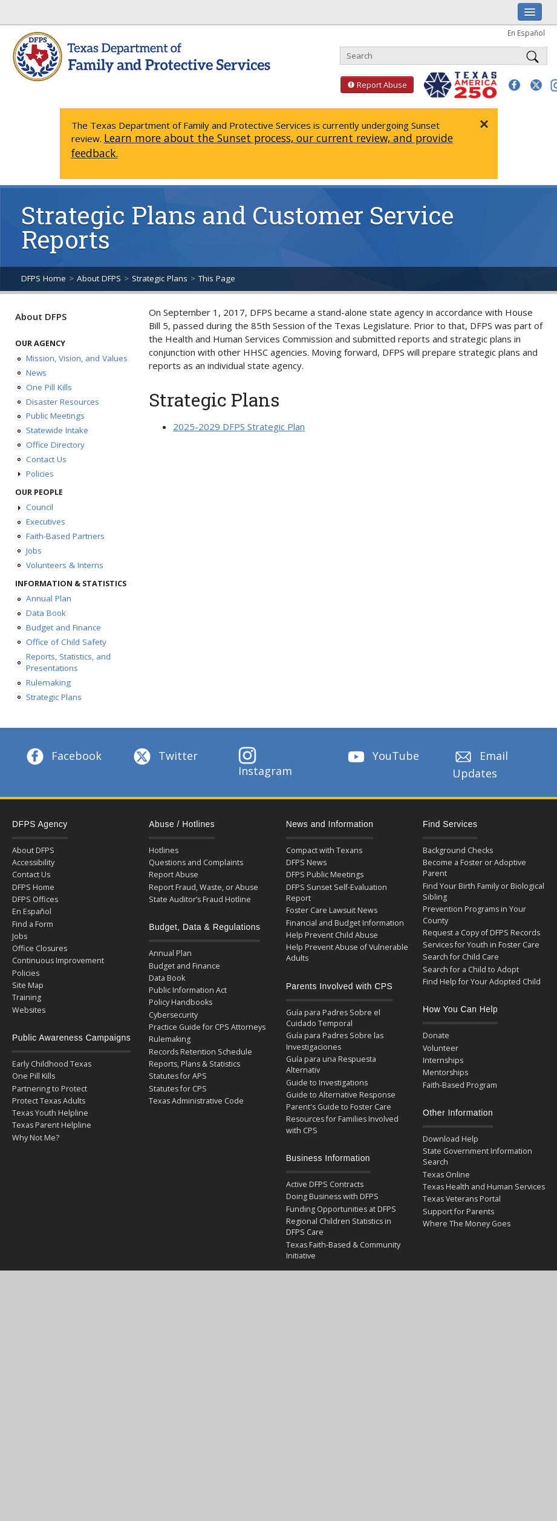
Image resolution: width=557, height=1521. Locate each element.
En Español (526, 33)
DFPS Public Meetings (324, 874)
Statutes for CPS (178, 1089)
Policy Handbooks (180, 1002)
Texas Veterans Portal (462, 1199)
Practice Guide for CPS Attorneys (207, 1027)
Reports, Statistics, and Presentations (68, 662)
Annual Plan (48, 598)
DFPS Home (43, 278)
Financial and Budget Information (345, 923)
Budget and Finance (63, 627)
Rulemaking (48, 682)
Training (26, 997)
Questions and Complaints (196, 862)
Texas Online (446, 1174)
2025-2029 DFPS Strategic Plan (239, 426)
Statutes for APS (178, 1076)
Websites (28, 1010)
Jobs (34, 550)
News (36, 372)
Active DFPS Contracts (324, 1184)
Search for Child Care (461, 957)
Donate (436, 1035)
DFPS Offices (35, 899)
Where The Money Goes (466, 1223)
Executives (45, 521)
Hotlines (163, 850)
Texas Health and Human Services (484, 1187)
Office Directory (55, 444)
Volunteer (440, 1048)
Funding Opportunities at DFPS (341, 1209)
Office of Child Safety (66, 641)
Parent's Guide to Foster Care (338, 1107)
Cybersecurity (173, 1015)
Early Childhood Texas (51, 1064)
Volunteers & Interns (64, 565)
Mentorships (445, 1072)
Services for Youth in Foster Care (481, 945)
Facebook (63, 755)
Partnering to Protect (49, 1089)
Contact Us (46, 459)
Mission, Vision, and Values (77, 358)
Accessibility (33, 862)
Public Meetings (55, 415)
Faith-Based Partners (65, 536)
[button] (514, 85)
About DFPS (99, 278)
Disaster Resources (62, 401)
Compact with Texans (324, 850)
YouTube (382, 755)
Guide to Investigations (327, 1083)
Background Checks (458, 850)
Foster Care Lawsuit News (331, 910)
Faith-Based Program (460, 1085)
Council (39, 507)
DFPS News (306, 862)
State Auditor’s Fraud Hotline (200, 899)
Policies (40, 473)
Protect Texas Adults (48, 1101)
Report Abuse (373, 84)
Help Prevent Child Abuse (332, 935)
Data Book (46, 612)
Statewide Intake (57, 430)
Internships (443, 1060)
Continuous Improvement (58, 960)
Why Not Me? (35, 1138)
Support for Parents (458, 1211)
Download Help (450, 1139)
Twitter (164, 755)
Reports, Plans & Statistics (194, 1064)
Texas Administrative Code (196, 1101)
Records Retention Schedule (200, 1052)
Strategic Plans (159, 278)
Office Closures (39, 948)
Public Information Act (188, 990)
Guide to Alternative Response (341, 1095)
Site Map (28, 985)
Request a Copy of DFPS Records (481, 932)
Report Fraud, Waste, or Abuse (203, 887)
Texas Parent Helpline (51, 1125)
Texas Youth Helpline (50, 1113)
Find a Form (32, 924)
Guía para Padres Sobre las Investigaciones (334, 1041)
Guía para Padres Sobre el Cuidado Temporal (333, 1018)
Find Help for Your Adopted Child (482, 981)
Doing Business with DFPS (332, 1196)
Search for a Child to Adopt (471, 969)
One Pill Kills (49, 387)
